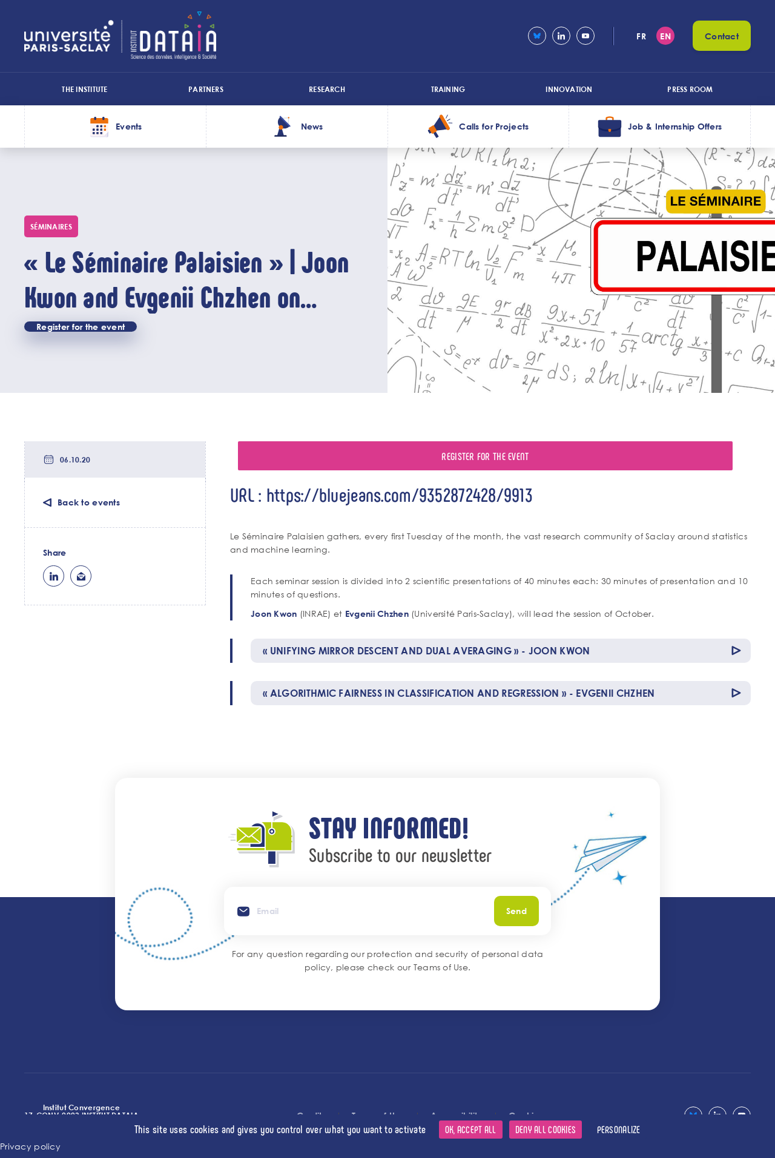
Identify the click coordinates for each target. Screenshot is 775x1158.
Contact (722, 36)
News (312, 126)
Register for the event (80, 326)
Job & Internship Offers (675, 126)
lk (53, 576)
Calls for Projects (494, 126)
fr (641, 36)
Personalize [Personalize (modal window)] (619, 1129)
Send (516, 911)
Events (129, 126)
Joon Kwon (274, 613)
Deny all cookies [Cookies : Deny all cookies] (545, 1129)
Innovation (569, 89)
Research (327, 89)
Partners (205, 89)
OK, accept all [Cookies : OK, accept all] (470, 1129)
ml (80, 576)
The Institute (84, 89)
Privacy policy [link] (30, 1146)
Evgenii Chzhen (377, 613)
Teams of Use (441, 967)
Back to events (89, 502)
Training (448, 89)
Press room (690, 89)
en (665, 36)
